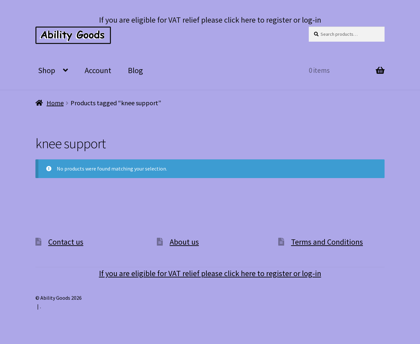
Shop (46, 70)
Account (98, 70)
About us (184, 242)
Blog (135, 70)
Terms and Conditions (327, 242)
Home (55, 103)
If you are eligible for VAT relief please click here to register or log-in (210, 20)
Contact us (65, 242)
